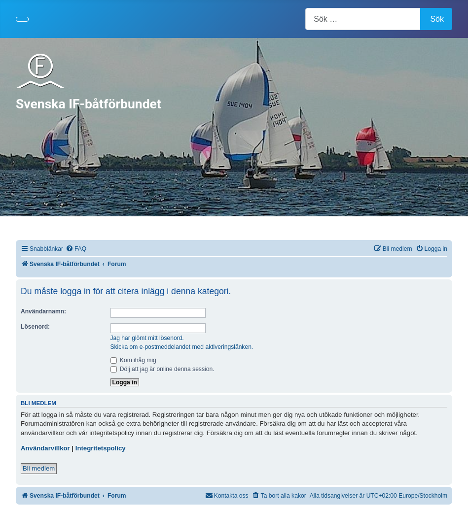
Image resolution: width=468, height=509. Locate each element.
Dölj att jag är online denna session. (162, 369)
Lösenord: (35, 326)
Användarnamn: (43, 311)
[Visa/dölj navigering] (22, 19)
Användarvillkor (45, 448)
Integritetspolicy (100, 448)
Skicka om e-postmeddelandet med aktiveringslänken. (181, 346)
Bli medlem (39, 468)
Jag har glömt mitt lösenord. (147, 338)
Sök (437, 19)
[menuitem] (76, 249)
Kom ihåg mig (133, 360)
